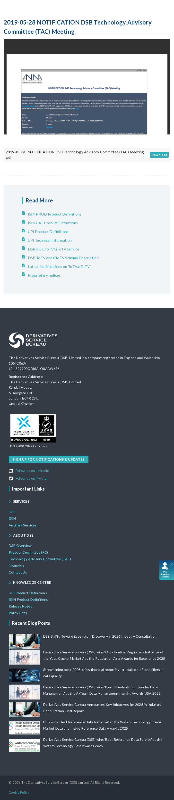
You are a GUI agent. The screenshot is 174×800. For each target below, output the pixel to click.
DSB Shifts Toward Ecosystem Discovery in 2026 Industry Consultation (100, 636)
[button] (29, 446)
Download (159, 155)
